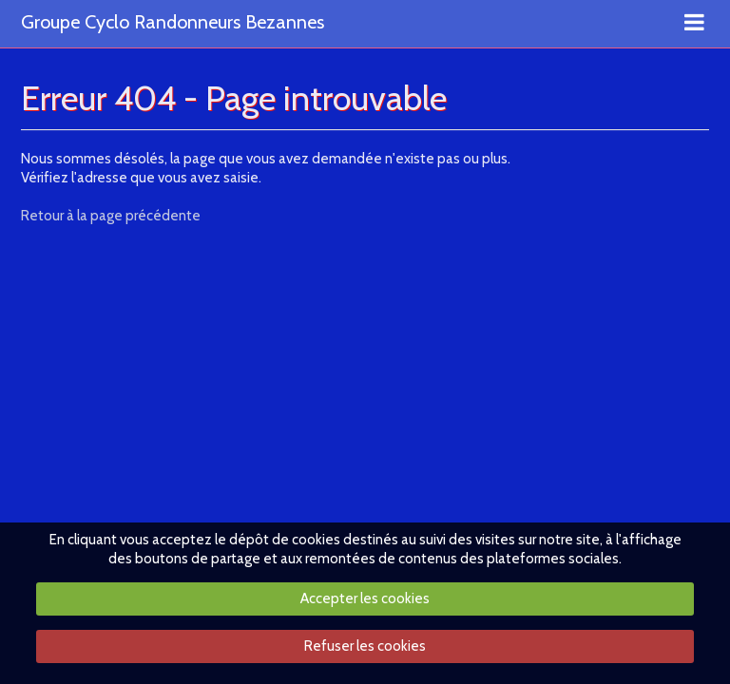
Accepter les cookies (365, 598)
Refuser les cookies (365, 646)
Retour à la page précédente (111, 215)
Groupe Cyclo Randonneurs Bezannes (172, 22)
